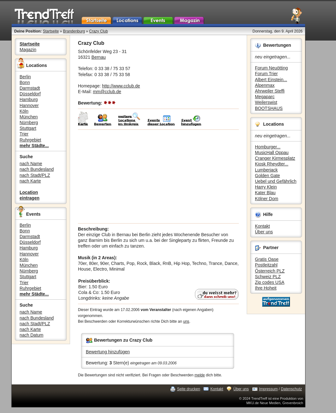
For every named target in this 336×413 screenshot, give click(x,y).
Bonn (25, 82)
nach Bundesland (37, 169)
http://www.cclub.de (121, 85)
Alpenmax (264, 85)
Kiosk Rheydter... (271, 163)
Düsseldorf (30, 93)
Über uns (264, 231)
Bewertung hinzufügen (108, 351)
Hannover (29, 105)
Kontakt (262, 226)
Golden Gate (267, 175)
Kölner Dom (266, 198)
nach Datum (31, 335)
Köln (24, 111)
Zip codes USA (269, 282)
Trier (24, 133)
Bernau (98, 57)
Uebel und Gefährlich (276, 181)
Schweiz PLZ (268, 276)
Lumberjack (266, 169)
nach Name (31, 163)
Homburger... (267, 146)
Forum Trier (266, 73)
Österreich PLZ (270, 270)
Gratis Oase (267, 259)
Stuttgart (28, 128)
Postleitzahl (266, 264)
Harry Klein (266, 186)
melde (200, 375)
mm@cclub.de (107, 91)
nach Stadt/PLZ (35, 175)
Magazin (28, 49)
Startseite (51, 31)
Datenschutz (291, 389)
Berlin (25, 76)
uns (186, 321)
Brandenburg (74, 31)
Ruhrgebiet (30, 139)
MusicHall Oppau (272, 152)
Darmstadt (30, 88)
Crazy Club (98, 31)
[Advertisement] (158, 176)
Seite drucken (188, 389)
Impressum (268, 389)
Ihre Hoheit (265, 287)
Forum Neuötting (271, 67)
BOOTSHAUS (269, 108)
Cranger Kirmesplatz (275, 158)
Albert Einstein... (271, 79)
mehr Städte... (34, 145)
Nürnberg (29, 122)
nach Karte (30, 180)
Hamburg (29, 99)
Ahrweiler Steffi (270, 90)
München (29, 116)
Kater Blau (265, 192)
